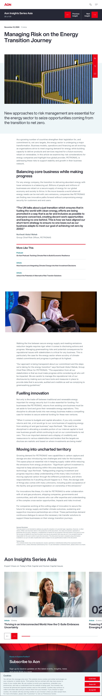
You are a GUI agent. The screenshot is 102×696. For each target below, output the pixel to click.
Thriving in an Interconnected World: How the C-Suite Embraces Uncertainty (41, 626)
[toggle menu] (96, 4)
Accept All (92, 690)
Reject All (92, 684)
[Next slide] (14, 636)
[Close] (99, 684)
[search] (90, 4)
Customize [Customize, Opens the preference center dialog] (92, 679)
